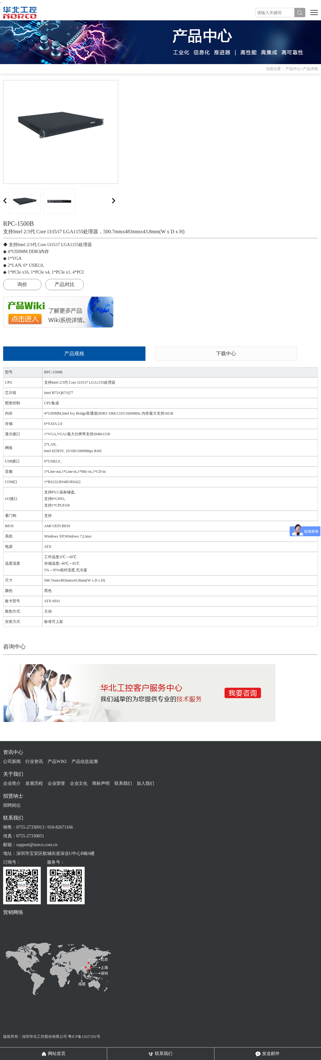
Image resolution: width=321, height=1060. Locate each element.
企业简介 (12, 783)
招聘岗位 (12, 805)
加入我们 (145, 783)
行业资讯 (34, 761)
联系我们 (123, 783)
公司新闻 (12, 761)
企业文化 (78, 783)
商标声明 (101, 783)
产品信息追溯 (84, 761)
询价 (22, 284)
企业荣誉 (56, 783)
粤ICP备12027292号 (84, 1036)
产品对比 (65, 284)
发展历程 (34, 783)
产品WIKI (57, 761)
